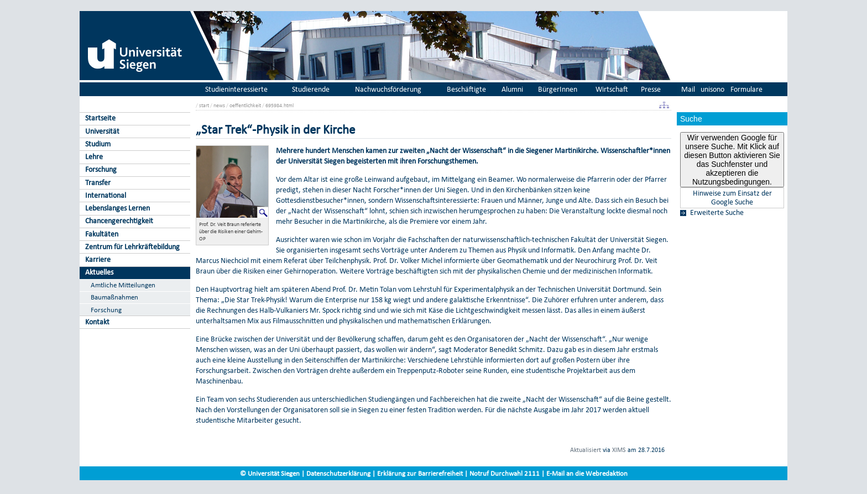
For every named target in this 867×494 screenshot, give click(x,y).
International (105, 195)
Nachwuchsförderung (388, 89)
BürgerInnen (557, 89)
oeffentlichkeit (245, 105)
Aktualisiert (585, 450)
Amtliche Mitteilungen (123, 285)
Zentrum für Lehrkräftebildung (132, 246)
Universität (102, 131)
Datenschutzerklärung (338, 473)
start (204, 105)
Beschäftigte (466, 89)
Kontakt (97, 322)
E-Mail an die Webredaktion (587, 473)
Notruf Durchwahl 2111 (504, 473)
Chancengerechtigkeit (119, 220)
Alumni (512, 89)
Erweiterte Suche (717, 212)
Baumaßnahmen (114, 297)
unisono (712, 89)
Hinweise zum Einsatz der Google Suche (732, 198)
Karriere (98, 259)
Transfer (98, 182)
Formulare (746, 89)
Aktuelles (99, 272)
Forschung (101, 169)
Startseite (100, 118)
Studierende (311, 89)
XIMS (619, 450)
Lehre (94, 156)
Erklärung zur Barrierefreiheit (420, 473)
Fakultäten (101, 234)
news (219, 105)
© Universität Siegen (270, 473)
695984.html (279, 105)
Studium (98, 144)
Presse (651, 89)
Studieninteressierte (236, 89)
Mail (688, 89)
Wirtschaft (612, 89)
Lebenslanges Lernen (117, 208)
